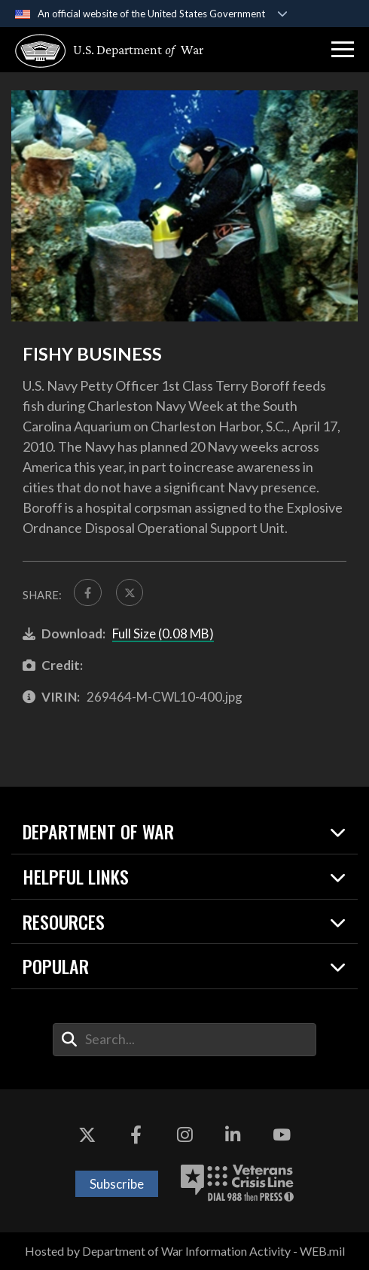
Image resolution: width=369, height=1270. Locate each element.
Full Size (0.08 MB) (163, 634)
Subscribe (117, 1184)
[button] (342, 49)
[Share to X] (130, 593)
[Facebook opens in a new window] (135, 1135)
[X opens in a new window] (87, 1135)
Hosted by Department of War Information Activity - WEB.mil (185, 1251)
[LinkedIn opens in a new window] (233, 1135)
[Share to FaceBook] (88, 593)
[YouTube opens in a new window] (281, 1135)
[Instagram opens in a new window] (184, 1135)
